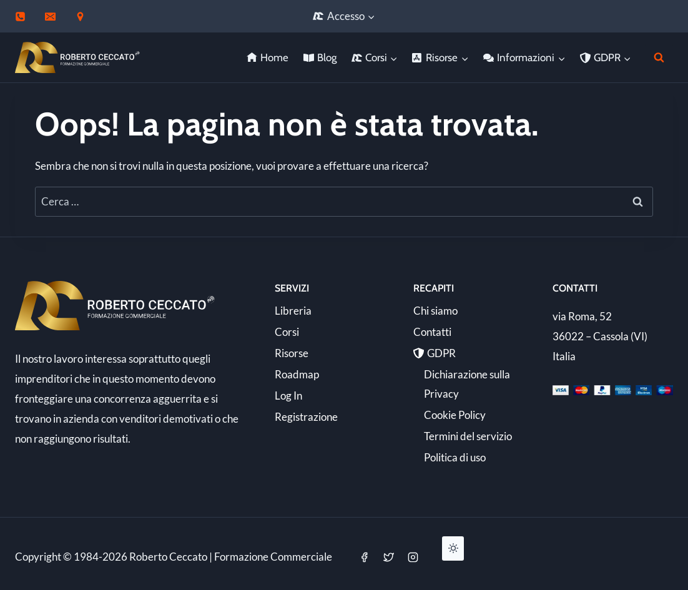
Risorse (291, 353)
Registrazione (306, 416)
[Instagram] (412, 557)
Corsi (287, 331)
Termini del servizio (468, 436)
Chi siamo (435, 310)
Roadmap (297, 374)
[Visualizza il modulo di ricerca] (659, 58)
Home (267, 57)
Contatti (432, 331)
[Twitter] (388, 557)
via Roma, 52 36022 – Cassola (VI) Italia (600, 336)
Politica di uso (455, 457)
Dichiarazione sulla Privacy (467, 384)
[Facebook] (364, 557)
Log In (288, 395)
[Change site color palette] (453, 548)
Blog (320, 57)
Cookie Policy (455, 414)
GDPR (434, 353)
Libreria (293, 310)
